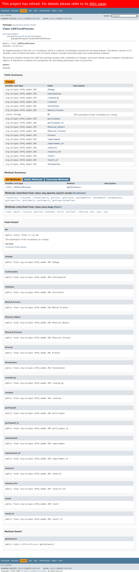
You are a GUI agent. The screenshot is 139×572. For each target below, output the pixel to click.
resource (52, 148)
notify (60, 212)
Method (36, 19)
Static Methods (33, 179)
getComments (99, 198)
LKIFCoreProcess (22, 187)
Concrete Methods (57, 179)
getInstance (73, 187)
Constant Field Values (15, 247)
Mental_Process (56, 110)
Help (60, 11)
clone (8, 212)
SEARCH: (107, 16)
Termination (54, 164)
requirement (54, 139)
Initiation (53, 106)
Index (54, 11)
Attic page (97, 4)
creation (52, 102)
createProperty (41, 198)
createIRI (25, 198)
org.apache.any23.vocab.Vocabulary (24, 36)
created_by (53, 98)
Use (30, 11)
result (51, 156)
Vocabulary (17, 46)
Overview (5, 11)
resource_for (54, 152)
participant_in (56, 123)
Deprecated (44, 11)
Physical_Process (57, 131)
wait (92, 212)
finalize (26, 212)
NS (49, 114)
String (17, 114)
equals (16, 212)
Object (58, 207)
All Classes (6, 15)
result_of (53, 160)
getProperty (28, 200)
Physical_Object (56, 127)
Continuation (54, 94)
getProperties (12, 200)
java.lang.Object (10, 34)
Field (20, 19)
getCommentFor (83, 198)
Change (51, 89)
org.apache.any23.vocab (24, 25)
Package (15, 11)
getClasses (68, 198)
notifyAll (71, 212)
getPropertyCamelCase (63, 200)
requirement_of (56, 143)
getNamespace (115, 198)
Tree (35, 11)
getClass (55, 198)
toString (83, 212)
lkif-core (32, 50)
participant (54, 119)
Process (52, 135)
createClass (11, 198)
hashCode (49, 212)
